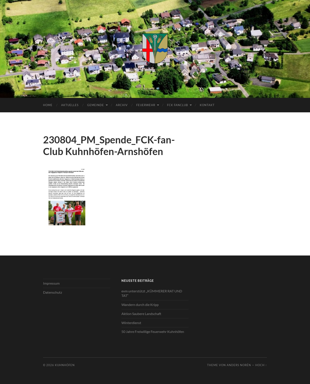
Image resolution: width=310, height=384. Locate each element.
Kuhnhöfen (65, 365)
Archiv (122, 105)
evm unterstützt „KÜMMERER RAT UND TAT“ (151, 293)
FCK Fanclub (177, 105)
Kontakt (207, 105)
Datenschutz (52, 292)
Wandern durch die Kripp (140, 304)
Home (48, 105)
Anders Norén (239, 365)
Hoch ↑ (261, 365)
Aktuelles (70, 105)
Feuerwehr (145, 105)
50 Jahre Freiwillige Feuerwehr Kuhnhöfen (152, 331)
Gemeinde (95, 105)
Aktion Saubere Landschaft (141, 314)
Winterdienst (131, 323)
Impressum (51, 283)
